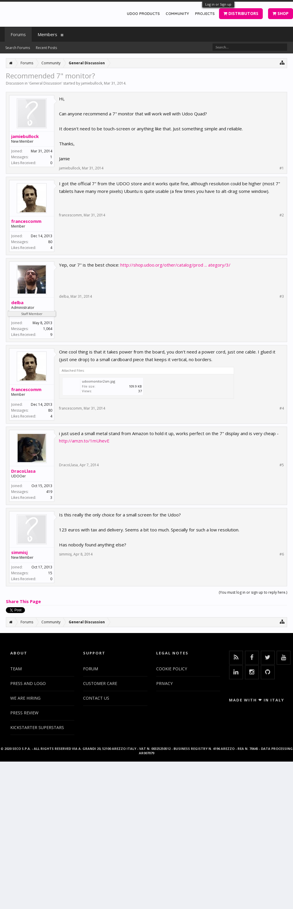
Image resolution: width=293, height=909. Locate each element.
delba (17, 302)
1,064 (47, 328)
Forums (18, 34)
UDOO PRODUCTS (143, 13)
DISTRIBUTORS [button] (240, 13)
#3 (281, 296)
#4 (281, 408)
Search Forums (17, 47)
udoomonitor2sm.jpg (98, 381)
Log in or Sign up (218, 4)
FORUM (90, 668)
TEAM (16, 668)
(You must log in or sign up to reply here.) (253, 592)
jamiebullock (91, 83)
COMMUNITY (177, 13)
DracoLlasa (23, 471)
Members (47, 34)
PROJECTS (205, 13)
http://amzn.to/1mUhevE (84, 441)
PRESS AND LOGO (28, 683)
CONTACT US (96, 698)
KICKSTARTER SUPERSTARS (37, 727)
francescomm (26, 221)
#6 (281, 554)
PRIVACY (164, 683)
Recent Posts (46, 47)
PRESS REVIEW (24, 713)
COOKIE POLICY (171, 668)
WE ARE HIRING (25, 698)
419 (49, 491)
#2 (281, 215)
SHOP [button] (280, 13)
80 (50, 241)
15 (50, 572)
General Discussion (45, 83)
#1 (281, 168)
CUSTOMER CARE (100, 683)
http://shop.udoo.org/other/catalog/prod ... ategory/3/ (175, 265)
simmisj (19, 552)
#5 (281, 465)
